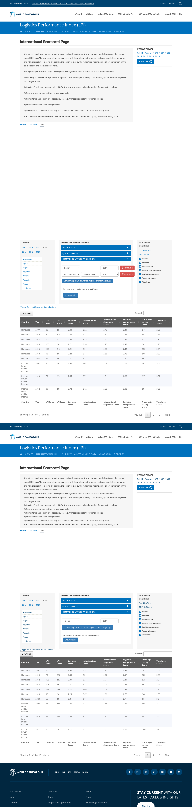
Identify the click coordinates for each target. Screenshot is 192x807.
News (12, 765)
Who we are (15, 759)
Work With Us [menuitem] (173, 14)
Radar (23, 124)
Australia (26, 280)
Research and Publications (61, 776)
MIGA (77, 740)
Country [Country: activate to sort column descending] (25, 322)
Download (145, 61)
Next (167, 398)
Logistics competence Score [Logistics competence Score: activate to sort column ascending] (128, 322)
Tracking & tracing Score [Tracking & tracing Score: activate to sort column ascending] (146, 322)
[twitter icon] (146, 740)
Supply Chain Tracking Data (79, 31)
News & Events (168, 3)
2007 (24, 247)
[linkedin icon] (154, 740)
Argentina (26, 272)
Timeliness (146, 282)
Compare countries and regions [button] (79, 259)
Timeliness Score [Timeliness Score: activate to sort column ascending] (162, 322)
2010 (31, 247)
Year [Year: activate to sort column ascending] (40, 322)
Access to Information (143, 793)
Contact (13, 776)
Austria (25, 284)
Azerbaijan (27, 288)
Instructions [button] (69, 248)
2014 (45, 247)
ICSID (85, 740)
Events (89, 759)
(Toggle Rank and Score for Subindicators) (38, 307)
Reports (119, 31)
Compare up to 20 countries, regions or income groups (87, 280)
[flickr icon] (179, 740)
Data (88, 765)
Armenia (26, 276)
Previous (138, 398)
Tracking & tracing (149, 278)
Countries (52, 759)
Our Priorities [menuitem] (84, 14)
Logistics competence (150, 274)
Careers (13, 770)
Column (33, 124)
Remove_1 (127, 274)
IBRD (56, 740)
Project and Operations (59, 770)
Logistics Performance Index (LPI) (53, 25)
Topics (51, 765)
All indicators (145, 250)
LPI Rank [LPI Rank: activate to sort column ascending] (49, 322)
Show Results (70, 295)
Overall (145, 259)
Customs (145, 263)
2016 (24, 252)
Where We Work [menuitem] (149, 14)
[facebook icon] (129, 740)
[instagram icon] (162, 740)
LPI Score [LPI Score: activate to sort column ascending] (60, 322)
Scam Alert (160, 793)
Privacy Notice (107, 793)
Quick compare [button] (70, 253)
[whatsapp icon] (137, 740)
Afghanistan (27, 259)
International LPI (47, 31)
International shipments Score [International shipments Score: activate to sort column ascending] (109, 322)
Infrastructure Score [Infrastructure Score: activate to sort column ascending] (88, 322)
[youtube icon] (170, 740)
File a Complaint (175, 793)
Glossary (105, 31)
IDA (63, 740)
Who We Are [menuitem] (105, 14)
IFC (69, 740)
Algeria (25, 263)
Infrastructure (147, 266)
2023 (38, 252)
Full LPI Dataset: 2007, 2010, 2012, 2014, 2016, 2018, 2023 (154, 55)
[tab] (96, 247)
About (29, 31)
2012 (38, 247)
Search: (153, 313)
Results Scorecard (95, 776)
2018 (31, 252)
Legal (95, 793)
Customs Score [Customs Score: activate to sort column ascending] (72, 322)
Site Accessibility (124, 793)
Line (42, 124)
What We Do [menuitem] (126, 14)
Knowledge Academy (96, 770)
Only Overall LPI (146, 254)
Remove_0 (127, 267)
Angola (25, 267)
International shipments (151, 270)
